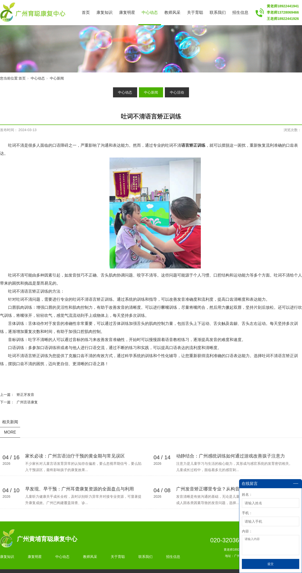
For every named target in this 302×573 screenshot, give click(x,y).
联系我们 (218, 12)
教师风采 (172, 12)
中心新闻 (57, 78)
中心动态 (150, 12)
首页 (86, 12)
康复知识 (104, 12)
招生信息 (240, 12)
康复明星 (127, 12)
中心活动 (177, 92)
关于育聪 (195, 12)
